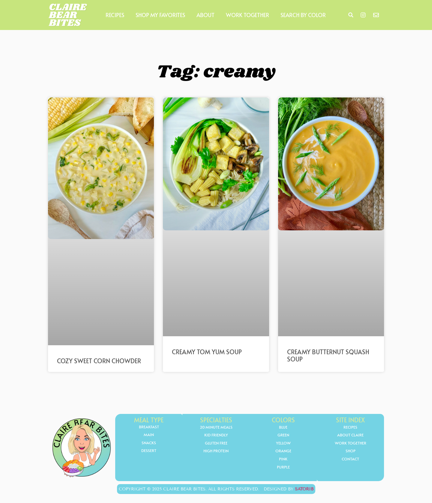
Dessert (149, 451)
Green (283, 435)
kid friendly (216, 435)
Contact (350, 460)
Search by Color (303, 15)
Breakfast (149, 427)
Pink (283, 460)
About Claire (350, 435)
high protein (216, 451)
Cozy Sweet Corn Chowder (99, 361)
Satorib (304, 489)
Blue (283, 427)
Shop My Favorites (160, 15)
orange (283, 451)
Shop (350, 451)
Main (148, 435)
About (205, 15)
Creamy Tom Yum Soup (207, 352)
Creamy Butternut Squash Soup (328, 355)
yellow (283, 443)
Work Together (247, 15)
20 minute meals (216, 427)
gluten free (216, 443)
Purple (283, 468)
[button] (350, 14)
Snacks (149, 443)
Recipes (115, 15)
